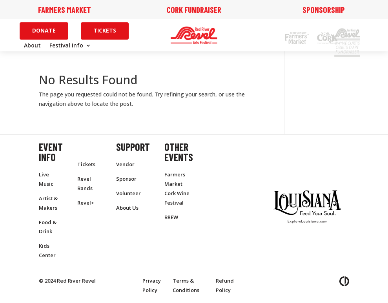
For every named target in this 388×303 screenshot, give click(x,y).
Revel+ (85, 202)
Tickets (104, 30)
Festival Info (66, 46)
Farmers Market (64, 9)
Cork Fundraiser (194, 9)
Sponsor (126, 178)
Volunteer (128, 193)
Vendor (125, 164)
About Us (127, 207)
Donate (44, 30)
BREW (171, 217)
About (32, 46)
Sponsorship (323, 9)
